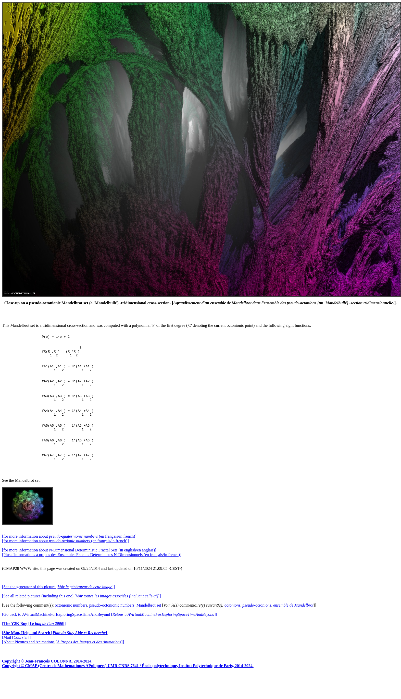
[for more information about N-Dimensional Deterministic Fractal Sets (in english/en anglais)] (79, 571)
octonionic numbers (71, 626)
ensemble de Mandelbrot (293, 626)
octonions (232, 626)
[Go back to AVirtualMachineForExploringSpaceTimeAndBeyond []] (109, 635)
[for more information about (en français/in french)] (69, 557)
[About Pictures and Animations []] (63, 662)
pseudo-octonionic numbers (111, 626)
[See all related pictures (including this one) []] (81, 616)
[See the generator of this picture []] (58, 607)
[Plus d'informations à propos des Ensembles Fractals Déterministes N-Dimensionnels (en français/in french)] (91, 575)
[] (34, 644)
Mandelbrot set (148, 626)
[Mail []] (16, 658)
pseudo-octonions (256, 626)
